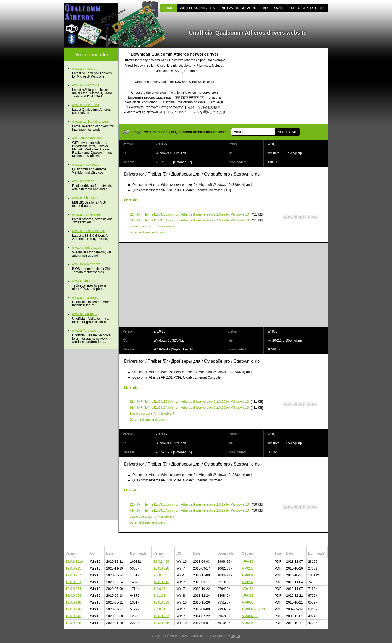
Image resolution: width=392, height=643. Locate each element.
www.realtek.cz (83, 181)
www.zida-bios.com (86, 264)
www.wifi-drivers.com (87, 138)
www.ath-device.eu (86, 164)
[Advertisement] (281, 86)
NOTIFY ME (287, 132)
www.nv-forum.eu (84, 314)
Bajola (235, 636)
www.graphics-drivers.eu (90, 121)
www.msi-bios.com (85, 197)
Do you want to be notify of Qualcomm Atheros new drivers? (179, 132)
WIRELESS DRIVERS (197, 8)
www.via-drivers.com (87, 247)
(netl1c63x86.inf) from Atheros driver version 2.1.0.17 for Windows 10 (189, 504)
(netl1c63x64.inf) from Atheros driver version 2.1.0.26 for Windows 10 (189, 408)
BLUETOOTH (273, 8)
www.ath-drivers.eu (86, 214)
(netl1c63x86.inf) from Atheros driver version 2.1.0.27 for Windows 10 (189, 214)
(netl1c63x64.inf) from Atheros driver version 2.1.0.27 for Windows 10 (189, 220)
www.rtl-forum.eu (84, 330)
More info (131, 200)
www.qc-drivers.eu (85, 105)
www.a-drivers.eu (84, 68)
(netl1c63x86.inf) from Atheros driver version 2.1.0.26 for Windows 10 (189, 402)
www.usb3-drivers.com (88, 231)
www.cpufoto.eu (83, 280)
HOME (168, 8)
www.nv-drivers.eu (85, 85)
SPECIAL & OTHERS (308, 8)
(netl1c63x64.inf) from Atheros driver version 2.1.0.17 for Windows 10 (189, 510)
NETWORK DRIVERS (238, 8)
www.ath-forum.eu (85, 297)
